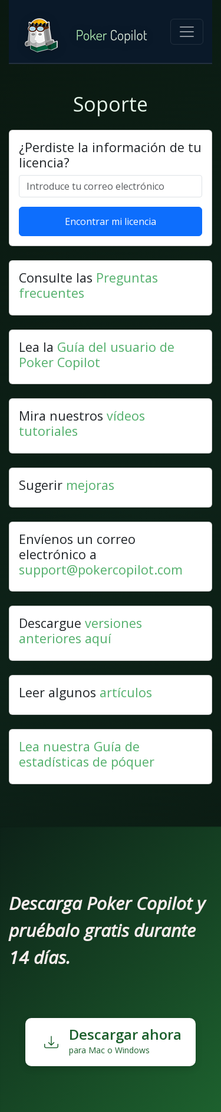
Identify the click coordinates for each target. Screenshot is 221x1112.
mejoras (90, 484)
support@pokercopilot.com (101, 569)
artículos (126, 692)
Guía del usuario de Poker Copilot (96, 354)
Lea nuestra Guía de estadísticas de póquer (86, 754)
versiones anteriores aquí (80, 630)
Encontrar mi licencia (110, 221)
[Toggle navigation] (186, 32)
